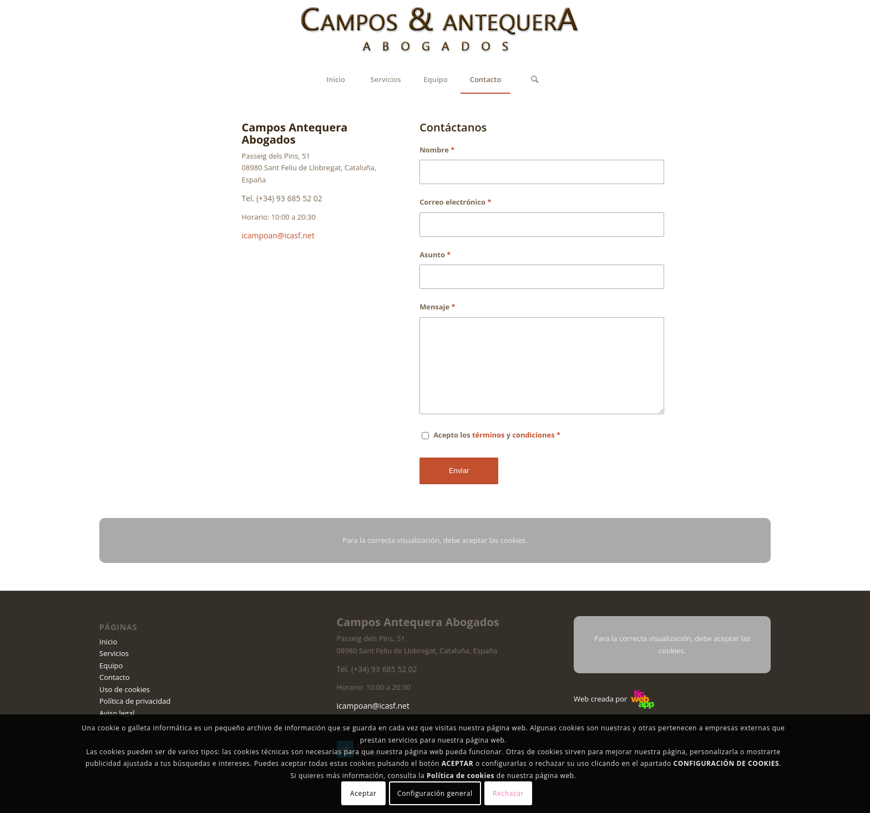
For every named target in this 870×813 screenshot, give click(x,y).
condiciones (533, 435)
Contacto (114, 677)
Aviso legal (117, 713)
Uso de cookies (124, 689)
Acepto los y (496, 435)
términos (488, 435)
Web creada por (614, 699)
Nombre (436, 150)
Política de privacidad (134, 701)
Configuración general (435, 793)
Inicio (108, 642)
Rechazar (508, 793)
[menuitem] (336, 79)
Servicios (114, 653)
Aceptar (363, 793)
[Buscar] (535, 79)
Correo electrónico (455, 202)
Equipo (111, 665)
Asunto (435, 255)
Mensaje (437, 307)
